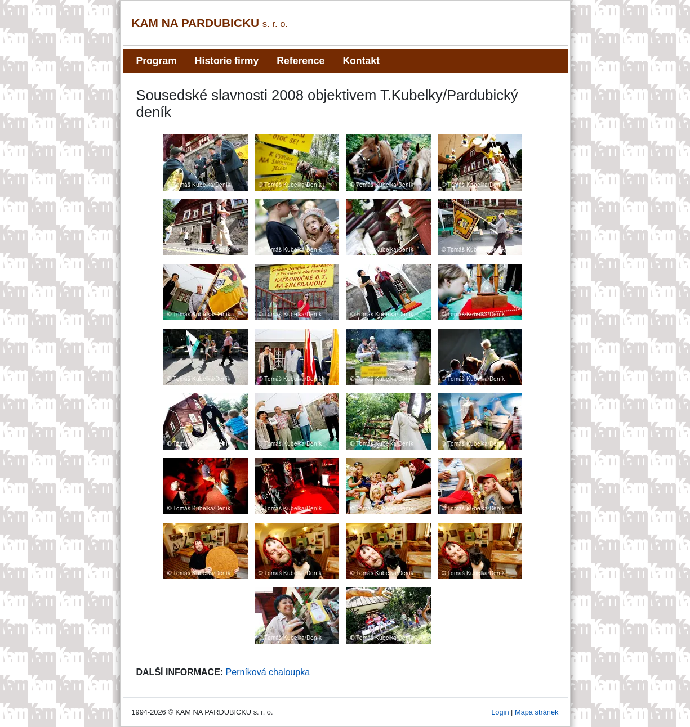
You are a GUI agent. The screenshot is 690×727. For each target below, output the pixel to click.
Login (500, 712)
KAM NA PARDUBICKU (210, 22)
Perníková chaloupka (268, 672)
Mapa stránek (537, 712)
